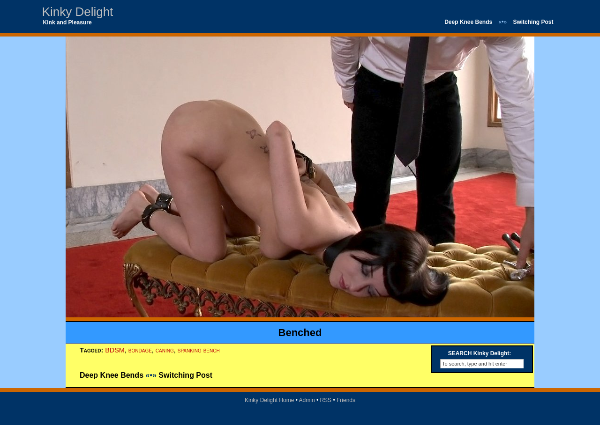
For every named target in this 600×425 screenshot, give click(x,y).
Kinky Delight (77, 12)
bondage (140, 350)
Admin (307, 400)
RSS (325, 400)
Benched (300, 332)
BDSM (115, 350)
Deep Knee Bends (468, 22)
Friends (346, 400)
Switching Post (533, 22)
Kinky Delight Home (269, 400)
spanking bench (199, 350)
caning (165, 350)
